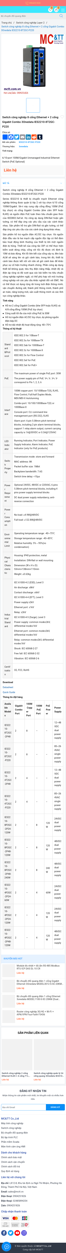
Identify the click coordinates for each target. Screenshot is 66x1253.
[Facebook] (4, 1233)
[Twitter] (10, 1233)
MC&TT (39, 1249)
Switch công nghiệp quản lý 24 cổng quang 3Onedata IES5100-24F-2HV (49, 1074)
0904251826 (32, 3)
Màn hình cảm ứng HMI (13, 1146)
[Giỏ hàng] (56, 10)
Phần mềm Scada (10, 1142)
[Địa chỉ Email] (23, 1107)
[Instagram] (24, 1233)
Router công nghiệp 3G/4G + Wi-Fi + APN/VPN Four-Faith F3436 (35, 1013)
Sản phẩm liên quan (33, 1032)
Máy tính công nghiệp (12, 1123)
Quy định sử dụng (10, 1171)
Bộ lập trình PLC (9, 1137)
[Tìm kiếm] (61, 16)
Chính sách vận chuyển (13, 1162)
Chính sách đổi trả (10, 1166)
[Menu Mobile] (62, 10)
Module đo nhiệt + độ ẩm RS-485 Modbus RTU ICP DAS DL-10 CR (38, 967)
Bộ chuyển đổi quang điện (14, 1132)
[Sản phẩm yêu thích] (50, 10)
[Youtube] (17, 1233)
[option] (33, 65)
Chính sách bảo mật (11, 1157)
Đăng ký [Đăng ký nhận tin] (55, 1107)
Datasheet (8, 687)
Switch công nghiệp (11, 1128)
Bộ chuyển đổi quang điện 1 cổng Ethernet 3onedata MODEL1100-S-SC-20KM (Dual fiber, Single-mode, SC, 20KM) (38, 998)
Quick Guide (9, 692)
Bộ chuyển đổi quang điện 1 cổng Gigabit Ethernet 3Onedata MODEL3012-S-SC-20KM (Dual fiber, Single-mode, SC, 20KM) (39, 982)
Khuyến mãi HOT (13, 958)
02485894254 (20, 1201)
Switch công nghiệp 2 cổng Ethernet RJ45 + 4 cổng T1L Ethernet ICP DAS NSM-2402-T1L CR (16, 1074)
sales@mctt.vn (16, 1191)
